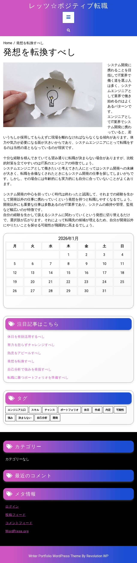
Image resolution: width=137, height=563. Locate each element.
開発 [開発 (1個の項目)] (55, 417)
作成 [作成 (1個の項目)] (97, 409)
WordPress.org (17, 531)
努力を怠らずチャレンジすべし (31, 345)
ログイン (12, 507)
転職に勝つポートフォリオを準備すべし (38, 377)
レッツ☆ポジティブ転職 (68, 5)
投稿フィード (15, 515)
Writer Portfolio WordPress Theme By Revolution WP (68, 556)
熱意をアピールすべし (24, 353)
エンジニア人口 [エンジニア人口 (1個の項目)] (17, 409)
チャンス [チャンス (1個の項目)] (50, 409)
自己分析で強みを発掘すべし (29, 369)
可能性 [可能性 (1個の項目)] (120, 409)
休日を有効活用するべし (26, 337)
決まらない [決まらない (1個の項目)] (24, 417)
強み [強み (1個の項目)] (10, 417)
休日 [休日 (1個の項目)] (86, 409)
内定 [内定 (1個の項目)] (108, 409)
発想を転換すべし (21, 361)
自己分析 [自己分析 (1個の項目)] (42, 417)
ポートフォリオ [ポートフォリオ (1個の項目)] (69, 409)
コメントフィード (18, 523)
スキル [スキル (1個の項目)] (35, 409)
